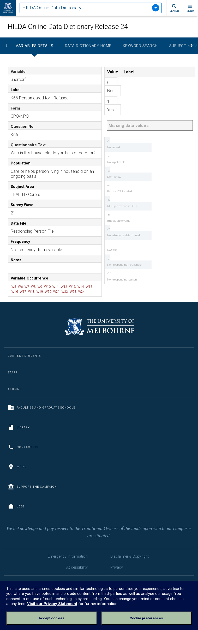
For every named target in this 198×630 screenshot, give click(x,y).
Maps (17, 467)
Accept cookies (51, 618)
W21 (56, 292)
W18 (31, 292)
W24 (81, 292)
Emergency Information (68, 556)
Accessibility (77, 567)
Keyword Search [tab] (140, 45)
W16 (14, 292)
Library (19, 427)
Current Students (24, 355)
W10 (47, 287)
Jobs (16, 506)
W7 (26, 287)
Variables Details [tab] (34, 45)
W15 (88, 287)
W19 (39, 292)
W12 (63, 287)
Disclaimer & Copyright (129, 556)
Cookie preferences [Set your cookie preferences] (146, 618)
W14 (80, 287)
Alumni (14, 389)
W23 (72, 292)
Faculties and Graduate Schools (41, 407)
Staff (13, 372)
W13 (72, 287)
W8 (33, 287)
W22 (64, 292)
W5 (13, 287)
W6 (20, 287)
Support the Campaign (32, 486)
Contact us (23, 447)
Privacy (116, 567)
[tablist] (90, 8)
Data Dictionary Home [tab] (88, 45)
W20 (47, 292)
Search (174, 8)
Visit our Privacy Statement (52, 603)
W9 (39, 287)
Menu (190, 8)
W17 (22, 292)
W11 (55, 287)
